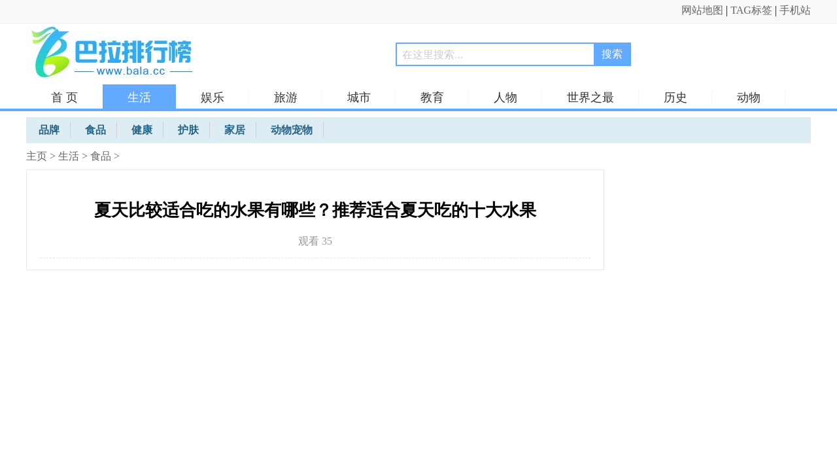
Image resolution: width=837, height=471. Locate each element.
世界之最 (590, 97)
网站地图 (702, 10)
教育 (432, 97)
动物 (748, 97)
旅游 (286, 97)
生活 (139, 97)
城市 (359, 97)
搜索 (612, 54)
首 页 (64, 97)
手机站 (795, 10)
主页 (36, 156)
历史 (675, 97)
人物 (505, 97)
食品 (100, 156)
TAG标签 (751, 10)
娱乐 (212, 97)
